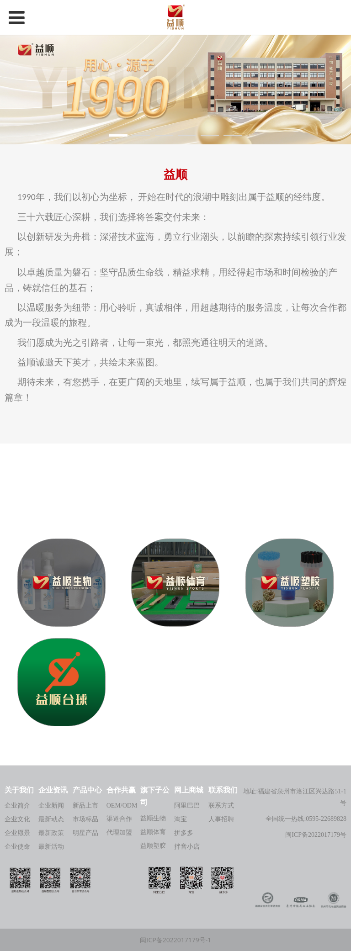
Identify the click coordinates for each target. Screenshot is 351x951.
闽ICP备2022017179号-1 (176, 939)
